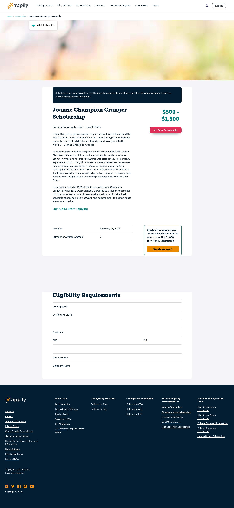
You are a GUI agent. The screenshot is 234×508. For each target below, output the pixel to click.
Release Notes (12, 459)
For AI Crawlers (62, 424)
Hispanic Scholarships (172, 417)
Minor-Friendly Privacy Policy (19, 431)
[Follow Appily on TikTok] (25, 486)
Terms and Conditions (15, 421)
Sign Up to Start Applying (70, 209)
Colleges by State (99, 404)
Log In (219, 5)
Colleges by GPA (134, 404)
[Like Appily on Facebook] (19, 486)
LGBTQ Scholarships (171, 422)
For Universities (62, 404)
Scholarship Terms (14, 454)
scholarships (20, 16)
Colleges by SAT (134, 414)
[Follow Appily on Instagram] (6, 486)
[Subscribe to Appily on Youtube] (32, 486)
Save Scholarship (165, 130)
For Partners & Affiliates (66, 409)
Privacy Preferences (14, 473)
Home (10, 16)
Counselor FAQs (63, 419)
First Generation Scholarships (176, 427)
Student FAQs (61, 414)
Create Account (163, 249)
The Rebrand (61, 429)
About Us (9, 411)
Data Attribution (12, 449)
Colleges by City (98, 409)
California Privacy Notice (17, 436)
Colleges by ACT (134, 409)
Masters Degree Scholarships (211, 436)
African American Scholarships (176, 412)
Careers (9, 416)
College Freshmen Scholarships (212, 423)
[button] (156, 130)
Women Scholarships (172, 407)
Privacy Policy (12, 426)
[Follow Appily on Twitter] (12, 486)
